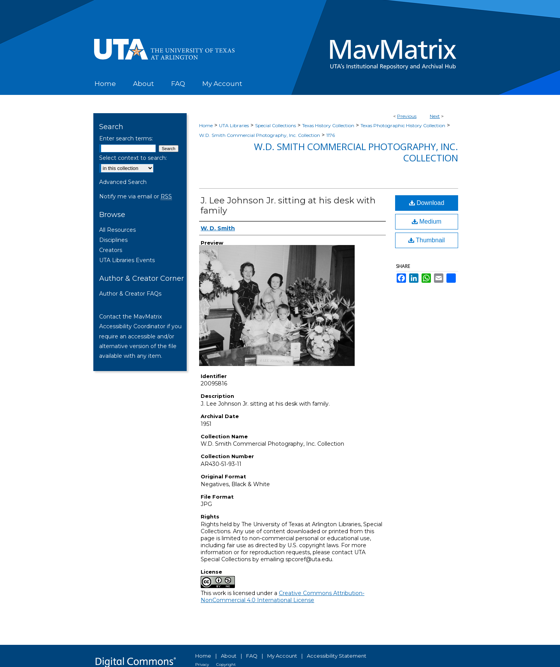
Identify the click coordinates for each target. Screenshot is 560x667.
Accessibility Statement (336, 656)
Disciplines (113, 239)
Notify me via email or (135, 196)
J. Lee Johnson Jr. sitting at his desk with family (288, 205)
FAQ (251, 656)
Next (435, 116)
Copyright (226, 664)
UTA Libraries (234, 125)
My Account (282, 656)
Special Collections (275, 125)
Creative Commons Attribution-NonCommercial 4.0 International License (282, 597)
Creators (110, 250)
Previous (406, 116)
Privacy (202, 664)
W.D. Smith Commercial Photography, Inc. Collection (259, 135)
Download (426, 203)
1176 (330, 135)
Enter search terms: (126, 138)
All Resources (117, 229)
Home (206, 125)
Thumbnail (426, 240)
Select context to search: (133, 157)
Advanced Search (123, 182)
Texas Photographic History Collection (402, 125)
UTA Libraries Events (127, 260)
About (228, 656)
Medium (426, 221)
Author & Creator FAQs (130, 293)
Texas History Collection (328, 125)
